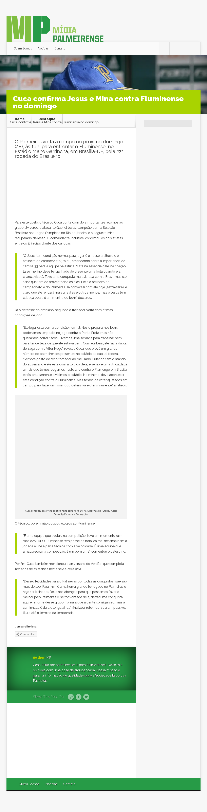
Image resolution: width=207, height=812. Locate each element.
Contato (60, 48)
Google (71, 697)
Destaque (46, 119)
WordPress (191, 801)
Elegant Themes (146, 801)
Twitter (86, 697)
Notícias (43, 48)
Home (20, 119)
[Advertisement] (71, 191)
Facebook (78, 697)
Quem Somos (23, 48)
